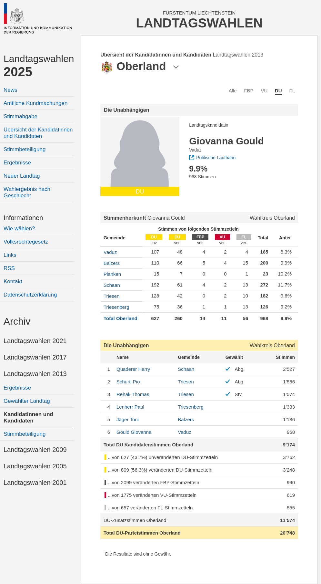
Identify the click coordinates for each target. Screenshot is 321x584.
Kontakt (13, 281)
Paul (130, 407)
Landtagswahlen (39, 66)
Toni (127, 419)
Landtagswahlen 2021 (35, 340)
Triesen (111, 296)
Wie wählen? (19, 228)
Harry (133, 369)
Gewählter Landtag (27, 401)
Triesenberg (116, 307)
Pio (128, 381)
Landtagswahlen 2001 (35, 482)
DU (278, 90)
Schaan (112, 285)
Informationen (23, 217)
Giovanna (133, 432)
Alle (233, 90)
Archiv (17, 321)
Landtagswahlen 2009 (35, 449)
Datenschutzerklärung (30, 295)
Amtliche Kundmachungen (35, 103)
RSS (9, 268)
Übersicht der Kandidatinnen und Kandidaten (38, 133)
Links (10, 255)
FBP (248, 90)
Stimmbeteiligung (24, 149)
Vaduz (110, 252)
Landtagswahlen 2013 (35, 373)
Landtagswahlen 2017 (35, 357)
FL (292, 90)
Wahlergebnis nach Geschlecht (27, 192)
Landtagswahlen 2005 (35, 466)
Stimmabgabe (20, 116)
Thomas (132, 394)
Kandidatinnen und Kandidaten (28, 417)
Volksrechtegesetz (26, 242)
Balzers (112, 263)
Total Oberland (120, 318)
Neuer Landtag (22, 176)
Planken (112, 274)
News (10, 90)
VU (264, 90)
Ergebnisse (17, 163)
